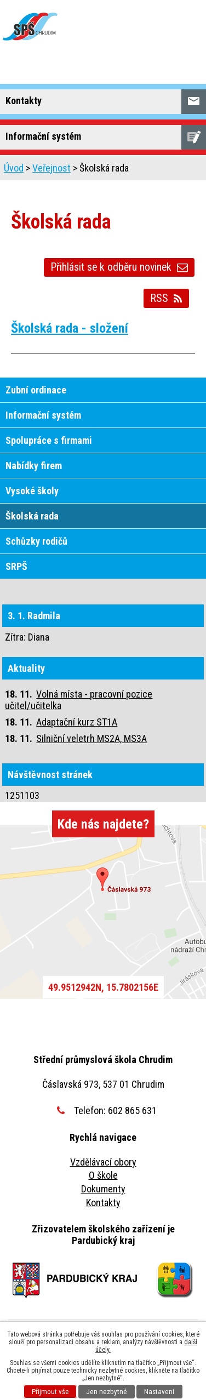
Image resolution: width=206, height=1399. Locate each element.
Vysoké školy (32, 490)
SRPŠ (16, 566)
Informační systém (43, 415)
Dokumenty (103, 1189)
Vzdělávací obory (103, 1162)
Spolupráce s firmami (48, 440)
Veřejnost (51, 168)
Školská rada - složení (69, 328)
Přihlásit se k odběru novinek (119, 267)
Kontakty (103, 1202)
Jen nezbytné (106, 1391)
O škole (103, 1175)
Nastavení (159, 1391)
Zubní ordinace (35, 390)
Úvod (14, 168)
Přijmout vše (50, 1391)
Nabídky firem (33, 465)
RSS (166, 298)
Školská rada (32, 516)
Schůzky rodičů (36, 541)
